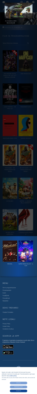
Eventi (4, 293)
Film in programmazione (9, 287)
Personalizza (18, 387)
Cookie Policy (6, 326)
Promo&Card (6, 298)
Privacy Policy (6, 324)
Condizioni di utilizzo (8, 329)
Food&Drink (6, 295)
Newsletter (5, 301)
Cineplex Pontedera (8, 312)
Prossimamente (7, 290)
